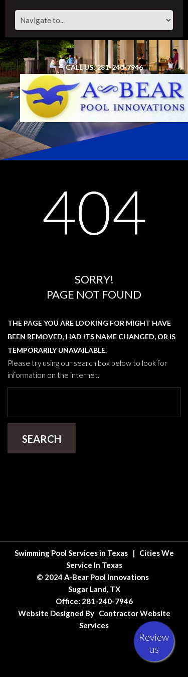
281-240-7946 (107, 601)
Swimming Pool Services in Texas (71, 552)
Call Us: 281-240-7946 (104, 67)
